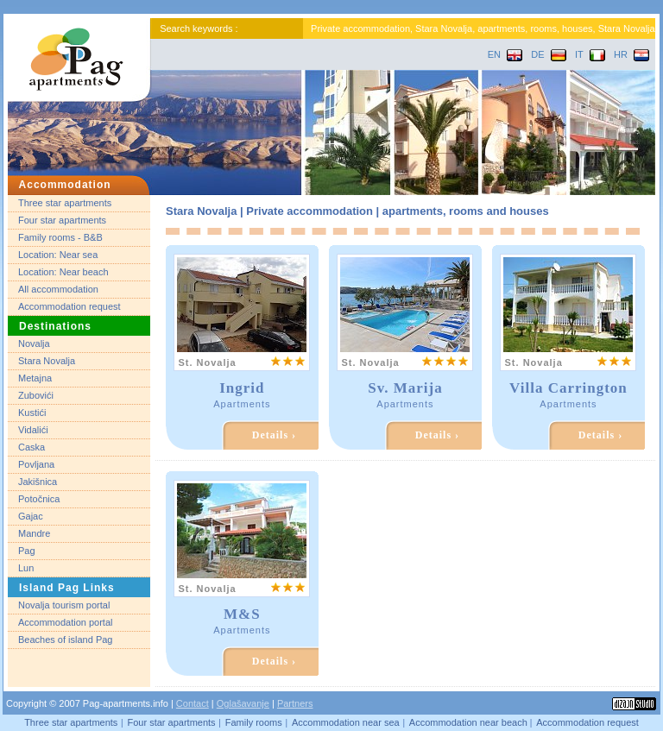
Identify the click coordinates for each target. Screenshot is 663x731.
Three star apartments (64, 203)
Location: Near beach (63, 272)
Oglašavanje (243, 703)
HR (631, 54)
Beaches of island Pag (65, 639)
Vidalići (33, 430)
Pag (26, 550)
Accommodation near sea (346, 722)
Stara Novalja (46, 361)
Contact (192, 703)
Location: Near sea (58, 254)
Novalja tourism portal (64, 605)
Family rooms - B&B (60, 237)
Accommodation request (69, 306)
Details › (274, 435)
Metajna (35, 378)
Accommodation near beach (469, 722)
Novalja (34, 343)
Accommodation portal (65, 622)
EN (505, 54)
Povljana (36, 464)
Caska (31, 447)
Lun (26, 568)
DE (548, 54)
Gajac (30, 516)
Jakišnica (37, 481)
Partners (295, 703)
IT (590, 54)
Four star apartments (62, 220)
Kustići (32, 412)
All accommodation (58, 289)
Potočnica (39, 499)
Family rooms (253, 722)
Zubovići (36, 395)
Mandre (34, 533)
